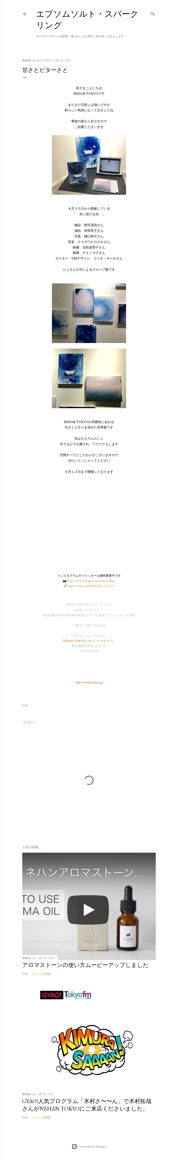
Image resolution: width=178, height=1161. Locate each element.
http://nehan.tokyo (87, 682)
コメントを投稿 (41, 974)
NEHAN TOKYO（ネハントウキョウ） (89, 641)
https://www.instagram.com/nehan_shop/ (91, 581)
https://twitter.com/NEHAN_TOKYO (91, 586)
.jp (101, 682)
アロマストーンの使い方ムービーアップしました (85, 965)
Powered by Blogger (89, 1146)
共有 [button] (25, 705)
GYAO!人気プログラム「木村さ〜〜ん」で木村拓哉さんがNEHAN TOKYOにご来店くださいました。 (86, 1104)
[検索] (153, 12)
